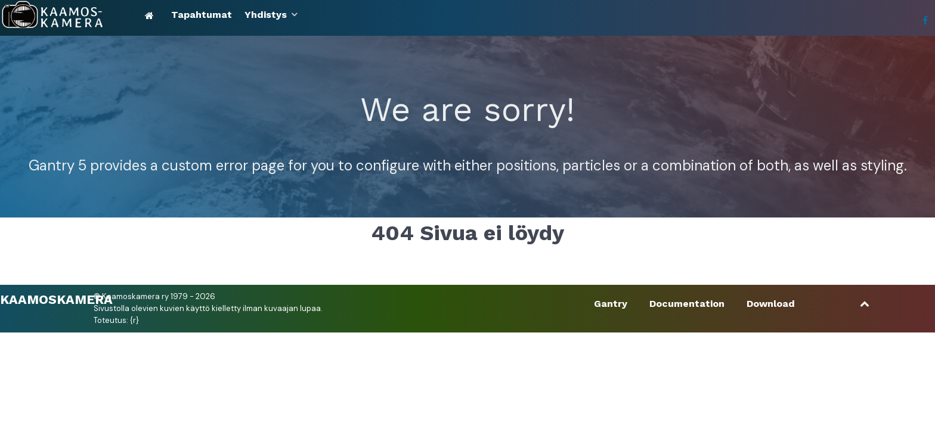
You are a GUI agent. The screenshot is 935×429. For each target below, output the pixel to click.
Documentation (687, 303)
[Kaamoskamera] (70, 15)
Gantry (610, 303)
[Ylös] (865, 303)
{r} (134, 320)
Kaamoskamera (56, 298)
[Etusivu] (152, 15)
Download (771, 303)
